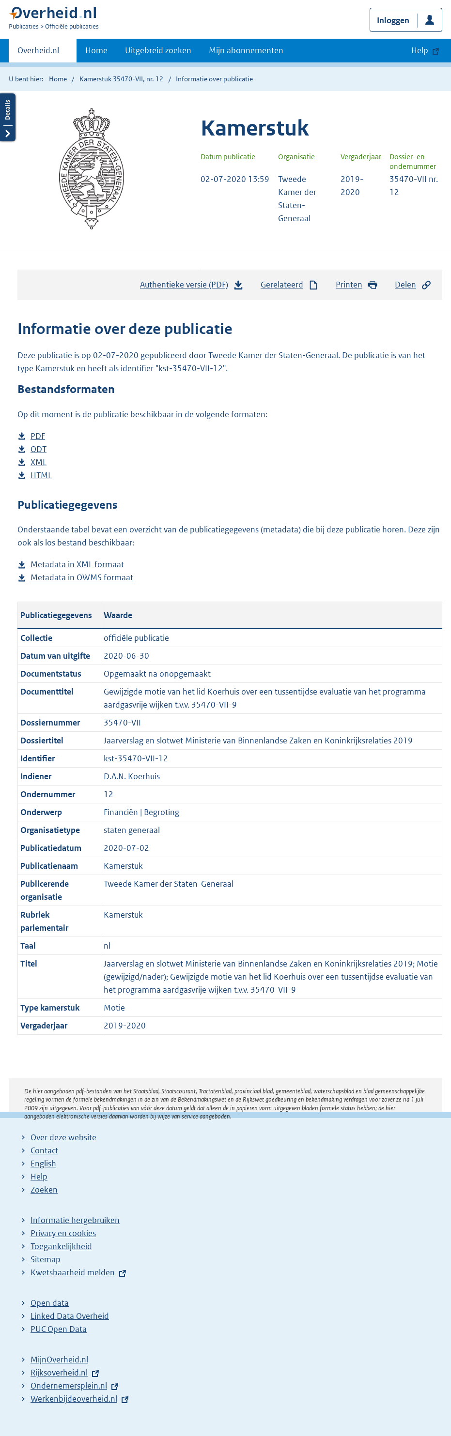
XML (39, 462)
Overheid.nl (38, 53)
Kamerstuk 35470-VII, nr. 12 (121, 79)
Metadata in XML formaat (77, 564)
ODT (39, 449)
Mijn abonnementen (246, 50)
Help (39, 1176)
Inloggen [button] (393, 20)
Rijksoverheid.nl (59, 1372)
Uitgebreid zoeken (158, 50)
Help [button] (419, 50)
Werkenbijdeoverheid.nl (74, 1398)
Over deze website (63, 1137)
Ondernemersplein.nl (69, 1385)
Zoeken (44, 1189)
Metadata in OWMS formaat (82, 577)
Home (96, 50)
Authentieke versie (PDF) (192, 287)
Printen (357, 284)
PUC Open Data (59, 1329)
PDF (38, 436)
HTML (41, 475)
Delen (413, 284)
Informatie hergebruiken (75, 1220)
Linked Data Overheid (70, 1316)
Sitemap (46, 1259)
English (43, 1163)
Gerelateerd (290, 284)
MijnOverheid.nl (59, 1359)
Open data (50, 1303)
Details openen (8, 117)
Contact (44, 1150)
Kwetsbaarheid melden (73, 1272)
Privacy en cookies (63, 1233)
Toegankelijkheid (61, 1246)
